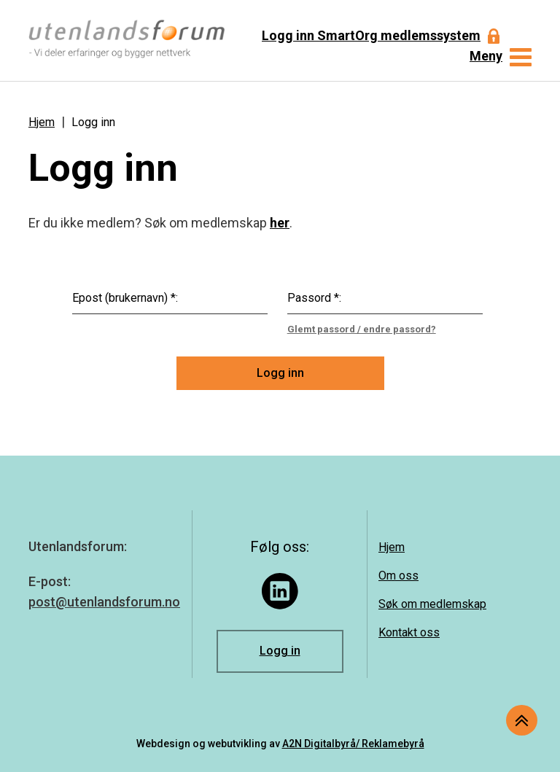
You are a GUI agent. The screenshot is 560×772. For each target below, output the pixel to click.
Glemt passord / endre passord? (361, 329)
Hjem (41, 122)
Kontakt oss (409, 632)
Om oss (398, 575)
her (279, 222)
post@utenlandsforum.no (104, 601)
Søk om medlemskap (432, 604)
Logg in (280, 651)
